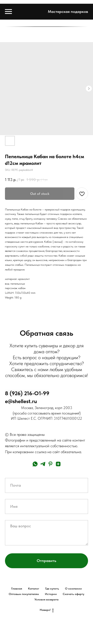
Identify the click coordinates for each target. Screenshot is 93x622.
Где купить (52, 588)
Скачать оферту (73, 594)
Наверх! (47, 610)
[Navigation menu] (8, 11)
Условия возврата (46, 599)
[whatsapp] (35, 464)
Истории (51, 594)
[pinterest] (50, 464)
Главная (16, 588)
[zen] (58, 464)
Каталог (33, 588)
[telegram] (43, 464)
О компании (73, 588)
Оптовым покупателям (24, 594)
